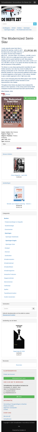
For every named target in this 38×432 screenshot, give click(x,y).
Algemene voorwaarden (10, 407)
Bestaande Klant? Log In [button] (19, 378)
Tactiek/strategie (9, 225)
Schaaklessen (7, 419)
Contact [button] (19, 396)
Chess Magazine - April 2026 (19, 175)
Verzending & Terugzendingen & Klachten (15, 404)
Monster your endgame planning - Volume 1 (19, 204)
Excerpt (8, 94)
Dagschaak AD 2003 (19, 351)
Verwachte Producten (10, 274)
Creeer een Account (9, 374)
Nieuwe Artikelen (7, 154)
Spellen (6, 289)
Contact (6, 409)
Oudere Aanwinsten (9, 297)
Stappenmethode (9, 278)
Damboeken (8, 255)
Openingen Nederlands (11, 237)
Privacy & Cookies (9, 406)
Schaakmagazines (9, 270)
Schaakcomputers (9, 259)
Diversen (7, 252)
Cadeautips (7, 285)
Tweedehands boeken (10, 293)
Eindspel (7, 248)
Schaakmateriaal (8, 263)
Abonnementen (8, 282)
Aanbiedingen (6, 183)
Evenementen (8, 229)
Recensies (19, 365)
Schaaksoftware (8, 267)
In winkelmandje (30, 98)
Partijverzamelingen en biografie (13, 222)
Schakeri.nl (22, 430)
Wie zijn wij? (7, 416)
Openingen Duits (9, 244)
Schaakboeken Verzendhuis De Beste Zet (16, 2)
